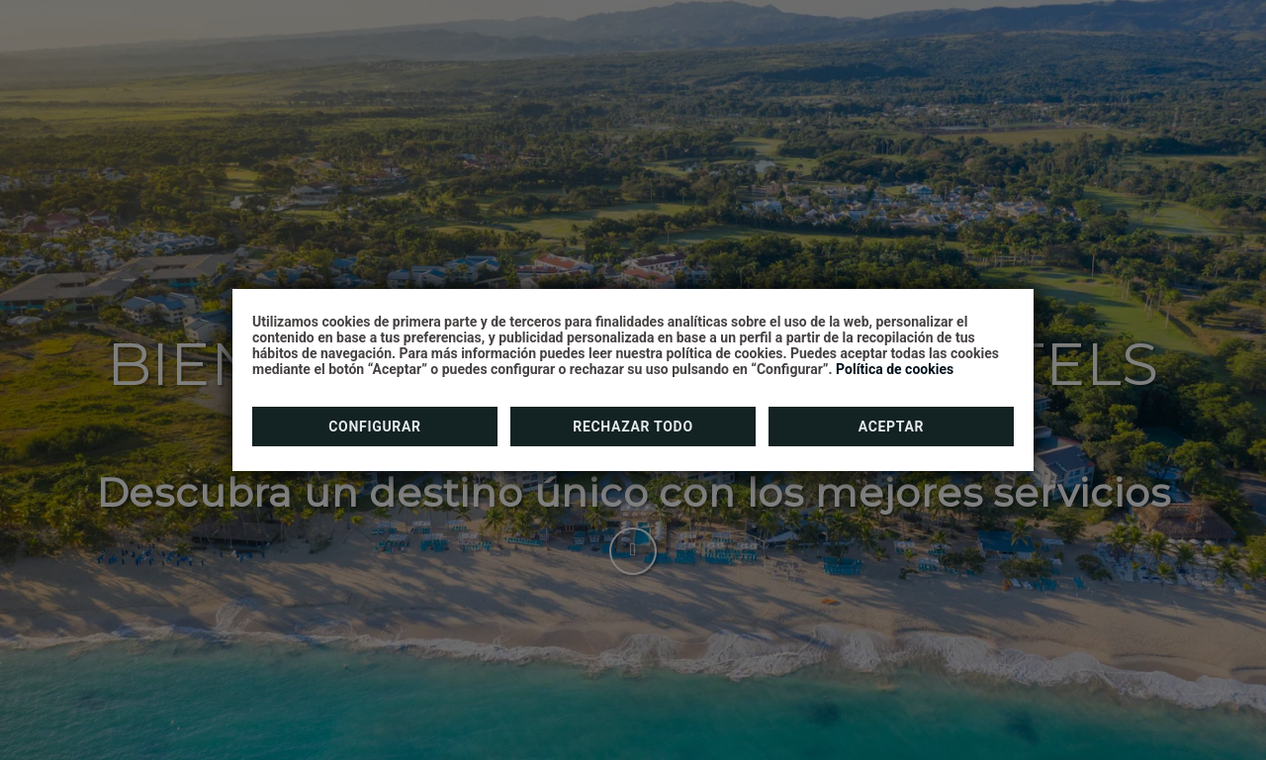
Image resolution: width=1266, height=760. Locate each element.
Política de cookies (894, 369)
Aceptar (892, 426)
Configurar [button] (374, 426)
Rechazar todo (632, 426)
